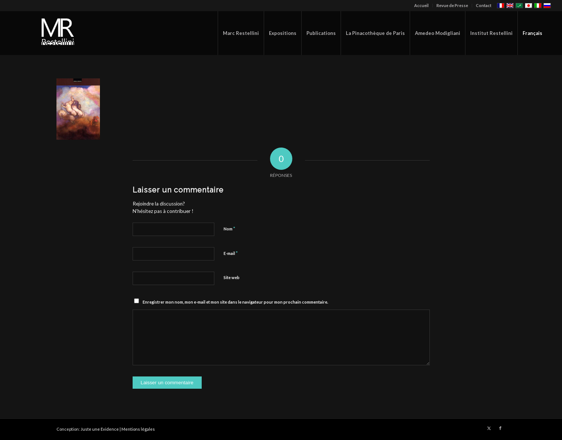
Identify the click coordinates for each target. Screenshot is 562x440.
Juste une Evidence (100, 429)
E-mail (231, 253)
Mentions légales (138, 429)
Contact (483, 5)
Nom (229, 229)
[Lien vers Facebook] (500, 428)
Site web (232, 277)
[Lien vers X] (489, 428)
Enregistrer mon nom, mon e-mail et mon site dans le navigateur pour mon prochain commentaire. (235, 302)
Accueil (421, 5)
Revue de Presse (452, 5)
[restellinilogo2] (59, 33)
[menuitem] (421, 5)
